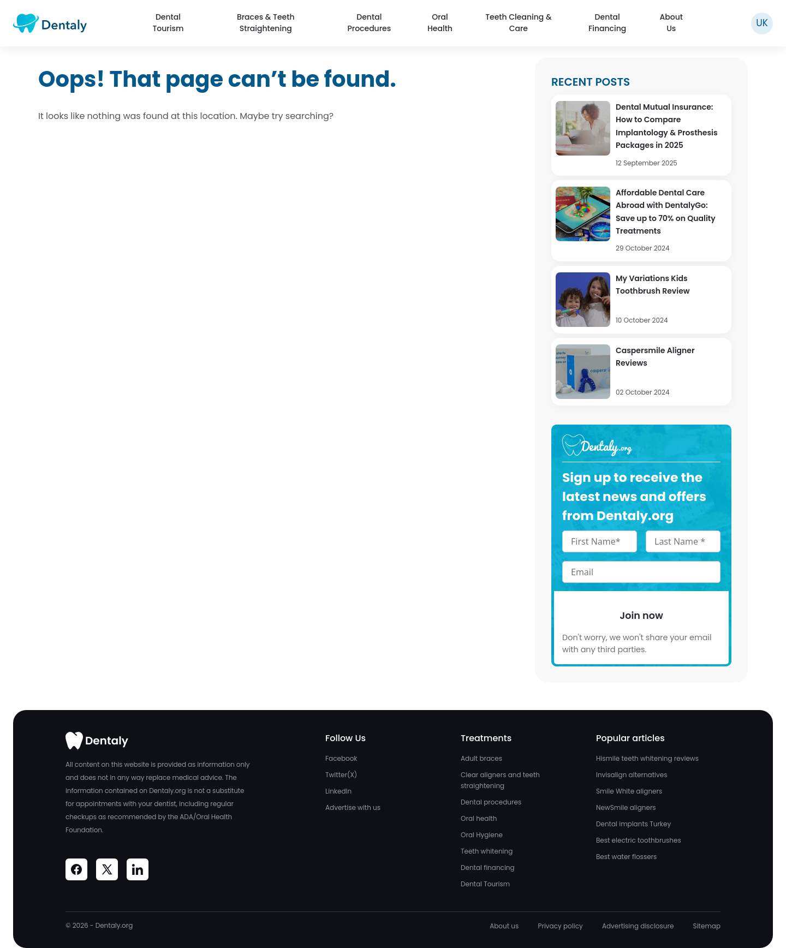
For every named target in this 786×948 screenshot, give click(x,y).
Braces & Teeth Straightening (266, 22)
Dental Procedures (369, 22)
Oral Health (439, 22)
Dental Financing (607, 22)
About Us (670, 22)
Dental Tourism (167, 22)
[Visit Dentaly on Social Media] (76, 869)
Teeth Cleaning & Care (518, 22)
